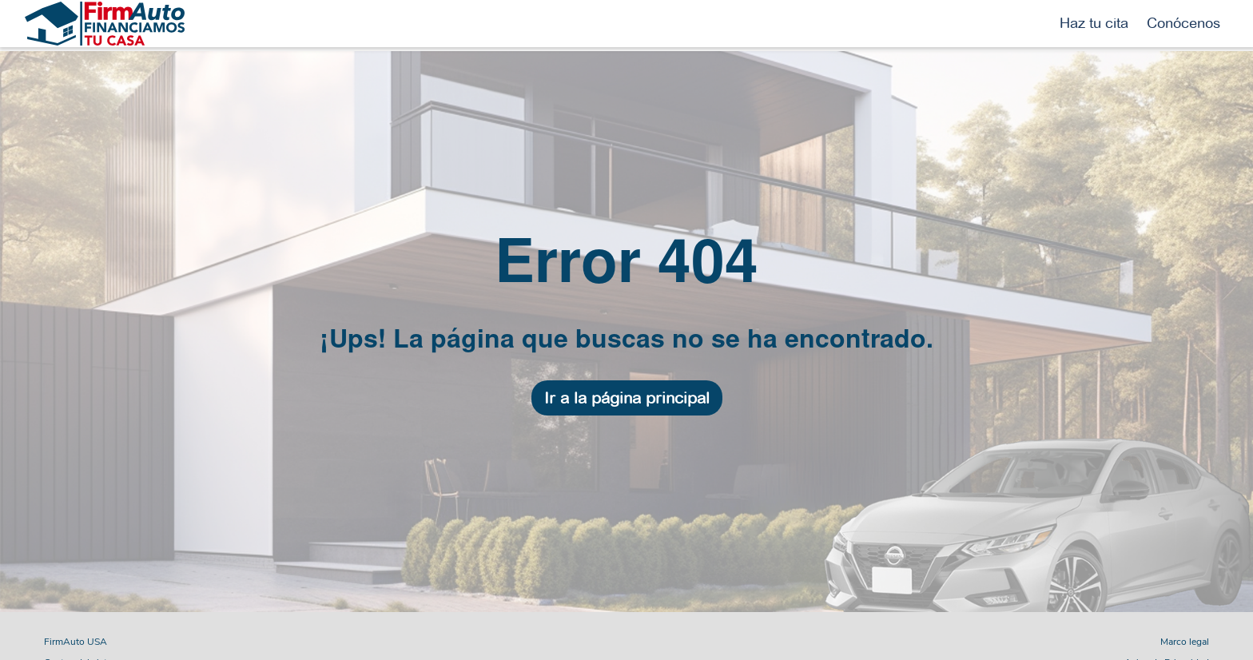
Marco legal (1184, 641)
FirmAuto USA (75, 641)
